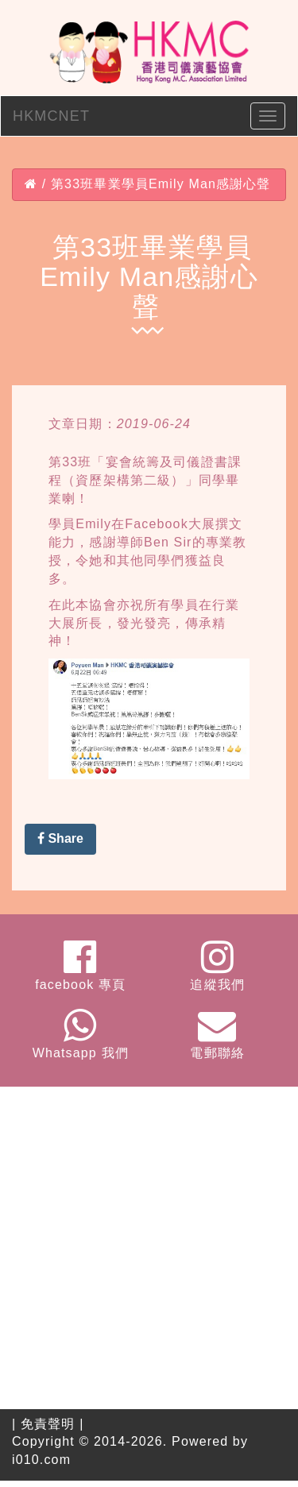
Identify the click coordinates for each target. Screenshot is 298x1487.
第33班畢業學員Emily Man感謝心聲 (161, 184)
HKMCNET (51, 116)
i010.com (41, 1459)
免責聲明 (48, 1424)
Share (60, 838)
